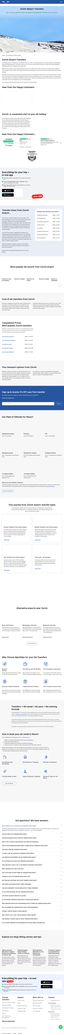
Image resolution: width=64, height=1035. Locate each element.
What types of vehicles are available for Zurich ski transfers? (20, 840)
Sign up (59, 403)
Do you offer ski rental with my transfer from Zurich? (18, 890)
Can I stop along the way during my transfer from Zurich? (19, 871)
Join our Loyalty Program (9, 1001)
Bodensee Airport (47, 636)
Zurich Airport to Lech (7, 344)
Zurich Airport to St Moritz (8, 351)
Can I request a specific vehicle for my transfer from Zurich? (20, 917)
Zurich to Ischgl (44, 279)
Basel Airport (5, 636)
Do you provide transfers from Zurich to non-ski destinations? (20, 898)
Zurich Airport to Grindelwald (8, 340)
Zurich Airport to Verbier (7, 347)
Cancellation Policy (22, 1004)
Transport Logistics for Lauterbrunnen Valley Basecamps (54, 950)
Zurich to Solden (19, 279)
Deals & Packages (6, 1004)
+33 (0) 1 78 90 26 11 (54, 1018)
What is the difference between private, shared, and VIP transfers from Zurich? (25, 844)
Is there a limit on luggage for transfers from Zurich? (18, 852)
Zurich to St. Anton (30, 279)
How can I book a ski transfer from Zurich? (14, 833)
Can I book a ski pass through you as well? (14, 894)
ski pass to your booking (21, 713)
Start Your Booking (8, 490)
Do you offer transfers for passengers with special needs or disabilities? (23, 921)
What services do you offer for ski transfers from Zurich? (19, 825)
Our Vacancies (36, 1010)
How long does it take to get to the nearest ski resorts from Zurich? (22, 864)
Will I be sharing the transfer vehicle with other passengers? (20, 906)
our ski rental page (28, 739)
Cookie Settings (21, 1010)
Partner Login (36, 1004)
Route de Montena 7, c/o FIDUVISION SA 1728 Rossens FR (54, 1014)
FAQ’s (18, 1002)
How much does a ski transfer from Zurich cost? (16, 875)
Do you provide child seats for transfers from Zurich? (18, 860)
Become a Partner (37, 1002)
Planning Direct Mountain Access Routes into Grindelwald (38, 951)
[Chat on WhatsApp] (61, 1027)
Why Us (4, 1012)
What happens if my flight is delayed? (13, 867)
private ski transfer (50, 486)
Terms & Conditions (7, 1032)
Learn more (7, 539)
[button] (60, 285)
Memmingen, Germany (29, 624)
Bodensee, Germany (49, 624)
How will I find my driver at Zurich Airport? (14, 910)
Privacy (16, 1032)
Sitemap (21, 1032)
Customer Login (21, 1007)
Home (3, 55)
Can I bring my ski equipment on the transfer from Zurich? (19, 856)
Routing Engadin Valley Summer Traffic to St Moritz (23, 950)
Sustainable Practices (8, 1006)
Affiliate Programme (38, 999)
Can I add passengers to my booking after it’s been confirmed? (20, 887)
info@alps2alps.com (54, 999)
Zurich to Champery (54, 279)
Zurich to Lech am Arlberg (6, 279)
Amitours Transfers (38, 1007)
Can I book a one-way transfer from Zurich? (14, 848)
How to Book (20, 999)
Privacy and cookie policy (8, 397)
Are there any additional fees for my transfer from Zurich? (19, 879)
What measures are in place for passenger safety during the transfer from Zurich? (26, 902)
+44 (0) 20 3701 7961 (54, 1008)
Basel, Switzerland (7, 624)
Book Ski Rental (9, 782)
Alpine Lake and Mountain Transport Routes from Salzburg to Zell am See (9, 951)
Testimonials (5, 1009)
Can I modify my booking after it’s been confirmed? (16, 883)
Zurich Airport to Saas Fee (8, 336)
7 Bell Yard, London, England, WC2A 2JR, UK (54, 1004)
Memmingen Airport (28, 636)
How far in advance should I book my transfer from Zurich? (19, 837)
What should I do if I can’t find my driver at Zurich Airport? (19, 914)
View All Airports (32, 642)
